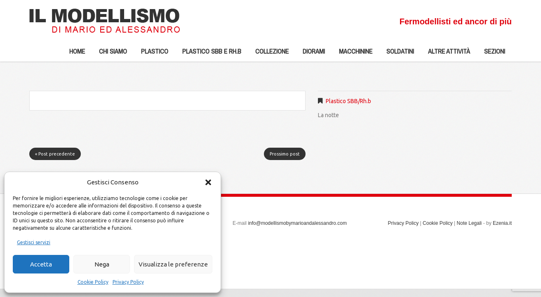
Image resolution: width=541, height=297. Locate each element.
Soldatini (397, 54)
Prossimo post (285, 153)
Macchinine (352, 54)
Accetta (41, 264)
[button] (208, 182)
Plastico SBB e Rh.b (208, 54)
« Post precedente (55, 153)
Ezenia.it (502, 223)
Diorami (310, 54)
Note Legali (469, 223)
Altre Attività (445, 54)
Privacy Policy (128, 282)
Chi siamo (109, 54)
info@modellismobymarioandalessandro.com (297, 223)
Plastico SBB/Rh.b (348, 101)
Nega (101, 264)
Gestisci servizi (33, 242)
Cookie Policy (93, 282)
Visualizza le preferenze (173, 264)
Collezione (269, 54)
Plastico (151, 54)
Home (77, 51)
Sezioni (491, 54)
